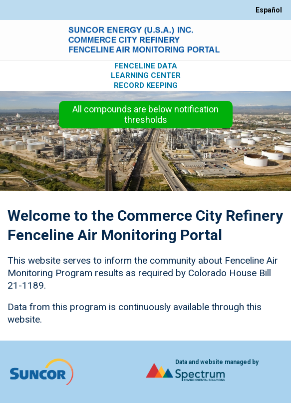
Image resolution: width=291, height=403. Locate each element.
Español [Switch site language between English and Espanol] (269, 10)
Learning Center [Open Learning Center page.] (146, 75)
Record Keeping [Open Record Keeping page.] (146, 85)
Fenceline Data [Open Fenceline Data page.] (145, 66)
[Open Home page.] (145, 40)
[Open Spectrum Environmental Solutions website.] (185, 372)
